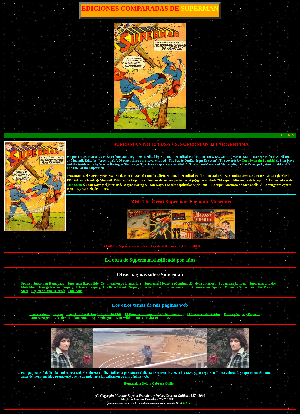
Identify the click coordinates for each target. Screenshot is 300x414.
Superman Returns (232, 283)
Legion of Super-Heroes (48, 291)
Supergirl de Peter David (108, 287)
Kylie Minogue (101, 318)
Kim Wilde (123, 318)
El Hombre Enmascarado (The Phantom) (154, 314)
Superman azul (177, 287)
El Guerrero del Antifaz (203, 314)
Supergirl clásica (75, 287)
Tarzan (58, 314)
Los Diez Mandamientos (71, 318)
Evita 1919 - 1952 (158, 318)
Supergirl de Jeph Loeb (145, 287)
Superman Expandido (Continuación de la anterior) (104, 283)
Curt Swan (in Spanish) (258, 160)
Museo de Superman (239, 287)
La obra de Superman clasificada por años (150, 260)
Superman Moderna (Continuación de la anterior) (180, 283)
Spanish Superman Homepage (42, 283)
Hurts (139, 318)
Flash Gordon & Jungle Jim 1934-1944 (93, 314)
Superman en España (206, 287)
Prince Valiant (39, 314)
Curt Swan (74, 185)
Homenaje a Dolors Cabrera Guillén (149, 383)
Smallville (75, 291)
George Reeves (49, 287)
